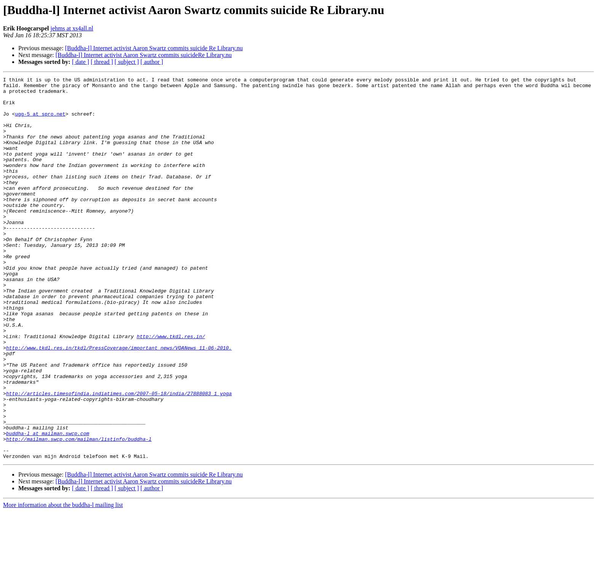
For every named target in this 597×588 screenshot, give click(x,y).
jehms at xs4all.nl (71, 28)
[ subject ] (127, 62)
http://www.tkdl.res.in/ (171, 388)
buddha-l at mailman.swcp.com (47, 505)
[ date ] (80, 62)
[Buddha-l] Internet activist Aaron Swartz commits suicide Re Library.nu (154, 48)
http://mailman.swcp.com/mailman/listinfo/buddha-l (79, 512)
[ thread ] (102, 62)
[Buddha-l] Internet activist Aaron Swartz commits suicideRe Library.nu (144, 55)
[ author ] (151, 62)
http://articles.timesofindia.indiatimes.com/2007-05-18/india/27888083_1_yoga (119, 457)
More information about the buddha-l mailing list (63, 581)
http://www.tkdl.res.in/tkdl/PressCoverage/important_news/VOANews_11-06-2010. (119, 402)
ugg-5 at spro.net (40, 121)
